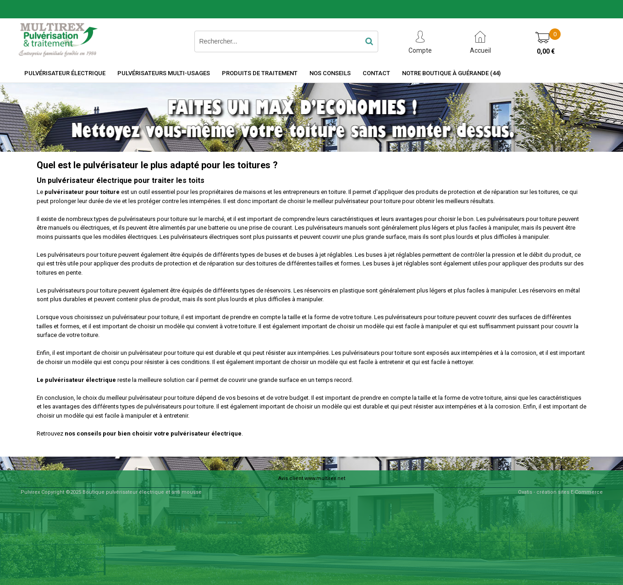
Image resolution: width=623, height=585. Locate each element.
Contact (376, 73)
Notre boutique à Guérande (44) (451, 73)
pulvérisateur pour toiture (82, 191)
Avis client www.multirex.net (311, 478)
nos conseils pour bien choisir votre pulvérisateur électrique (153, 433)
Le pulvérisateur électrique (76, 379)
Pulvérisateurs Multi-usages (163, 73)
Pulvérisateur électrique (64, 73)
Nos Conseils (330, 73)
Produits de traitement (260, 73)
